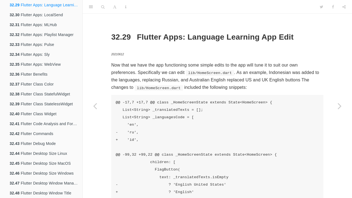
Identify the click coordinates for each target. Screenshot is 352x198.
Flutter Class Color (32, 84)
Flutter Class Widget (33, 114)
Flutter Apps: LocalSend (36, 15)
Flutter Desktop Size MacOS (40, 163)
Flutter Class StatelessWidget (41, 104)
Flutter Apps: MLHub (33, 25)
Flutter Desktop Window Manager (45, 183)
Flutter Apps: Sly (30, 54)
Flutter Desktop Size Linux (38, 153)
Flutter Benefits (29, 74)
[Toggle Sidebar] (91, 7)
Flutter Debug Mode (33, 143)
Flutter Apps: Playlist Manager (42, 34)
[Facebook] (333, 7)
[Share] (344, 7)
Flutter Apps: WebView (35, 64)
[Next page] (339, 106)
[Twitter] (321, 7)
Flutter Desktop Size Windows (42, 173)
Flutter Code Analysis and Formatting (46, 124)
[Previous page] (95, 106)
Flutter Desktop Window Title (40, 193)
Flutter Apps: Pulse (32, 44)
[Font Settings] (115, 7)
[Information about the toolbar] (126, 7)
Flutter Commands (31, 133)
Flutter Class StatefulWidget (40, 94)
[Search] (103, 7)
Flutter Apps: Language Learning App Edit (46, 5)
